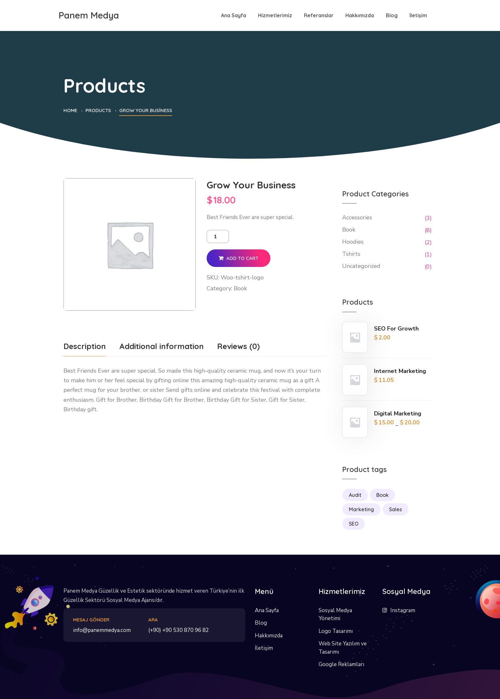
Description (84, 346)
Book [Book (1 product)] (382, 495)
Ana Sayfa (267, 610)
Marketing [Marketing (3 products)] (361, 509)
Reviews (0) (238, 346)
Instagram (402, 610)
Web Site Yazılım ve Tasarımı (343, 648)
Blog (261, 623)
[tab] (84, 348)
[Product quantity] (218, 236)
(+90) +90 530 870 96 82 (178, 630)
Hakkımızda (269, 635)
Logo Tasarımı (336, 631)
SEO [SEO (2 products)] (353, 523)
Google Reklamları (341, 664)
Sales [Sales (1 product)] (395, 509)
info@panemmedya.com (102, 630)
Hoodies (353, 242)
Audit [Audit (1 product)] (355, 495)
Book (240, 288)
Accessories (357, 217)
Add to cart (242, 258)
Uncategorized (361, 266)
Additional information (161, 346)
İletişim (264, 648)
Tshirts (351, 254)
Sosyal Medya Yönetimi (335, 614)
